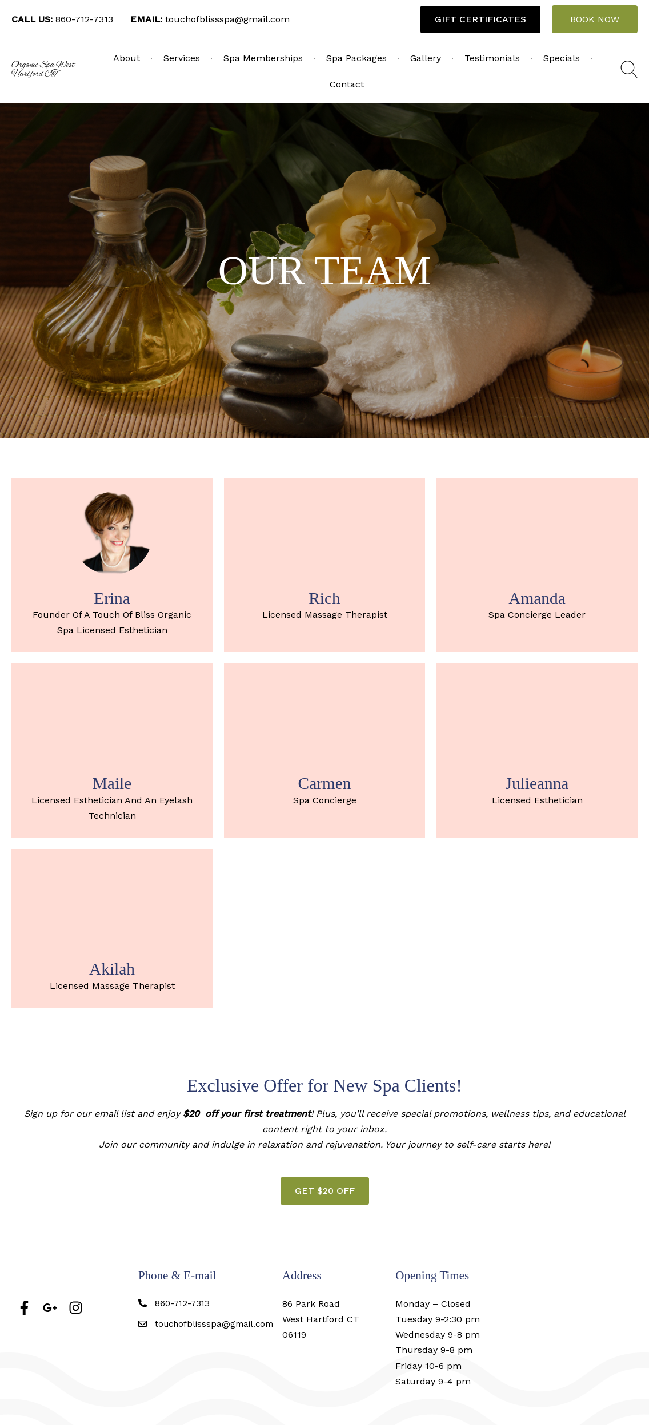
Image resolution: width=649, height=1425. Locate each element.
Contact (347, 84)
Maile (112, 782)
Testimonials (492, 58)
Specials (561, 58)
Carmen (324, 782)
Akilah (112, 968)
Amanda (537, 597)
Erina (111, 597)
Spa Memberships (263, 58)
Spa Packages (356, 58)
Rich (324, 597)
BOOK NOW (594, 19)
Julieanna (537, 782)
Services (181, 58)
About (126, 58)
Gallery (425, 58)
